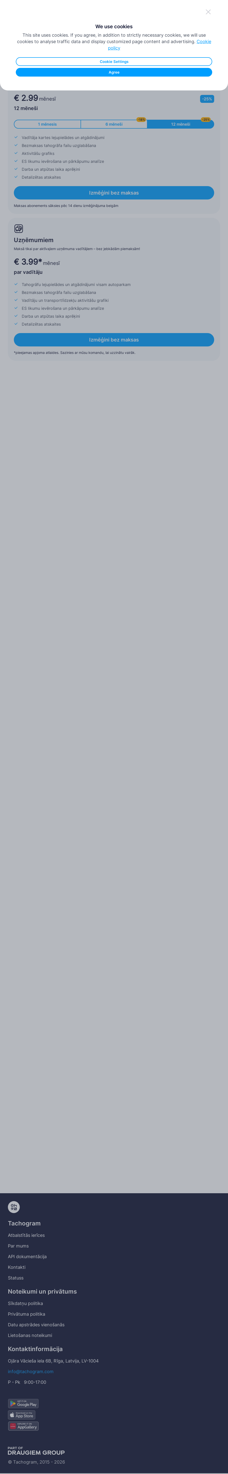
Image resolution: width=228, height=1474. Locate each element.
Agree (114, 152)
